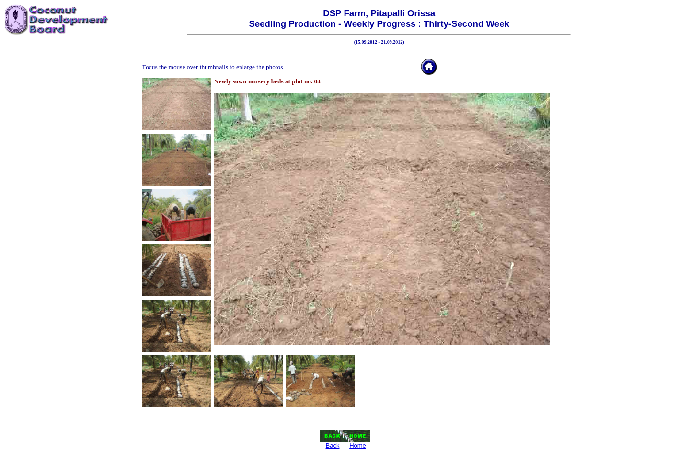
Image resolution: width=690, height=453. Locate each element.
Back (333, 445)
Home (357, 445)
